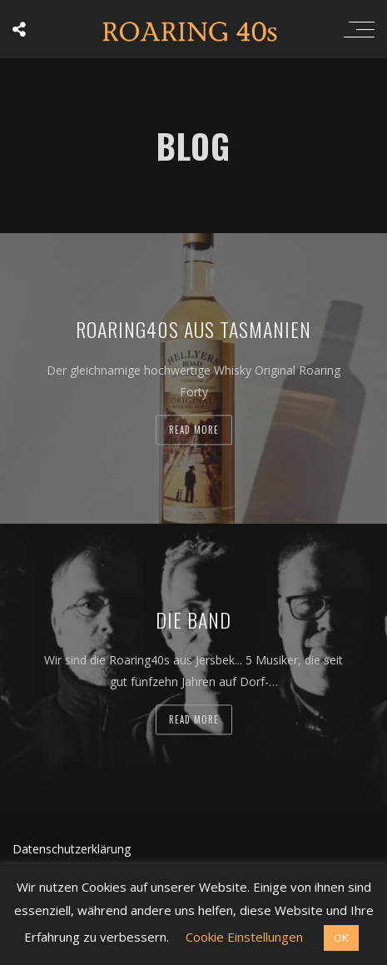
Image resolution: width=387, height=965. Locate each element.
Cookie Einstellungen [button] (244, 936)
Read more (194, 429)
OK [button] (341, 937)
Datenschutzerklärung (71, 849)
